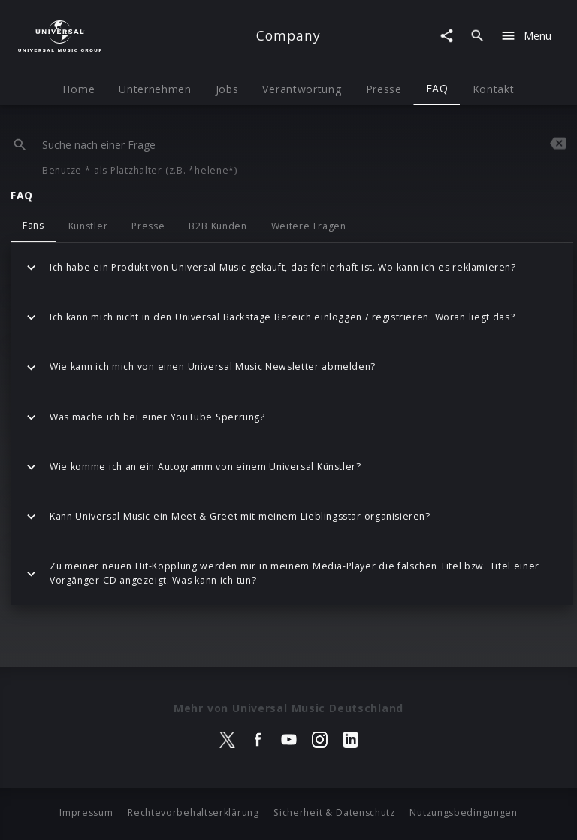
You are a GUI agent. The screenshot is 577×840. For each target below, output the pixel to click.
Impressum (86, 812)
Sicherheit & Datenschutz (334, 812)
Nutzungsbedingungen (463, 812)
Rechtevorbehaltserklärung (193, 812)
